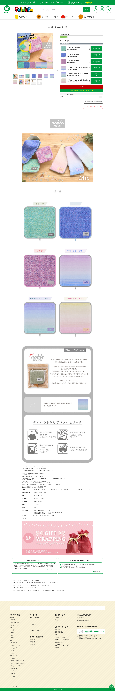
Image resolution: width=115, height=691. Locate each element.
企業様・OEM (34, 630)
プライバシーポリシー (15, 686)
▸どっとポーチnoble (38, 498)
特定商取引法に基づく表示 (62, 645)
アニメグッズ (13, 656)
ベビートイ (13, 627)
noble (25, 580)
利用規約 (57, 647)
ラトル (12, 632)
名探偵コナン (14, 658)
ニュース (69, 16)
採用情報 (32, 642)
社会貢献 (32, 644)
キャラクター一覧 (48, 16)
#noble (52, 515)
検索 (86, 9)
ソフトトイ (14, 630)
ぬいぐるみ (14, 650)
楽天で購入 (81, 87)
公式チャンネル (59, 617)
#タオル (32, 515)
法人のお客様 (88, 16)
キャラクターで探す (35, 617)
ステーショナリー (15, 645)
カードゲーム (14, 625)
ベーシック (14, 671)
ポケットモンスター (16, 666)
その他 (26, 582)
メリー (12, 635)
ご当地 (12, 653)
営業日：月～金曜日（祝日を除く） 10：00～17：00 (95, 633)
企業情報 (32, 639)
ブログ (56, 620)
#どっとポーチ (25, 515)
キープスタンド (15, 676)
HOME (14, 580)
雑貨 (11, 640)
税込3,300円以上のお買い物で (57, 608)
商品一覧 (19, 587)
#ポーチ (37, 515)
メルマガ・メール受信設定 (62, 640)
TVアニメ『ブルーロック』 (18, 661)
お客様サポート (59, 642)
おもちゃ (12, 617)
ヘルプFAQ (57, 629)
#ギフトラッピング (44, 515)
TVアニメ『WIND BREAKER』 (19, 663)
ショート (13, 679)
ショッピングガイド (60, 637)
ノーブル (13, 673)
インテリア (14, 643)
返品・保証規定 (59, 632)
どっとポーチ (20, 580)
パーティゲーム (15, 622)
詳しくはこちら (52, 570)
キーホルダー (14, 648)
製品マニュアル (59, 634)
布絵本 (12, 638)
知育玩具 (13, 620)
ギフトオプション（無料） (67, 94)
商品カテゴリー (25, 16)
